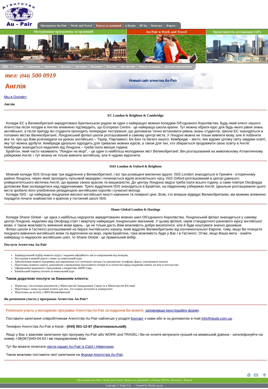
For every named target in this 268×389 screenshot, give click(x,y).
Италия (111, 66)
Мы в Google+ (15, 97)
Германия (33, 66)
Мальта (66, 66)
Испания (96, 66)
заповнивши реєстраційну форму (171, 310)
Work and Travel (81, 25)
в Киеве (130, 25)
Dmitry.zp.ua (155, 385)
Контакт (156, 25)
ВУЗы (143, 25)
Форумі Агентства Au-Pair (102, 355)
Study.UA (125, 385)
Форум (170, 25)
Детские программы (178, 66)
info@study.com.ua (216, 318)
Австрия (80, 66)
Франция (50, 66)
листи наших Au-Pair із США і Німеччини (80, 347)
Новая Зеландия (149, 66)
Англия (18, 66)
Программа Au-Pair (54, 25)
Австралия (127, 66)
